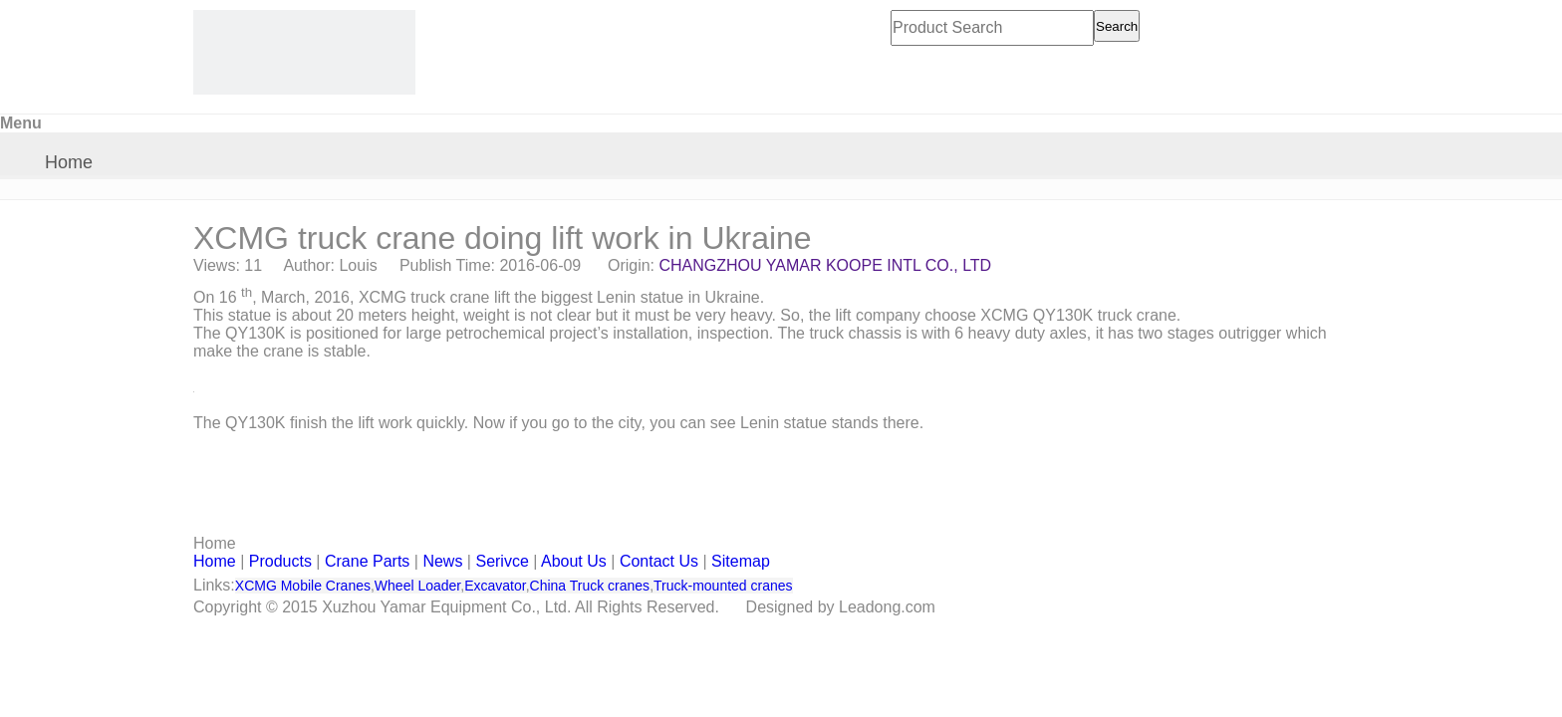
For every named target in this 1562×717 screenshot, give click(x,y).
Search (1117, 26)
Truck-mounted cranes (723, 586)
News (442, 561)
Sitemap (740, 561)
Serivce (501, 561)
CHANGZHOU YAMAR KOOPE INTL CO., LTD (825, 265)
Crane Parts (367, 561)
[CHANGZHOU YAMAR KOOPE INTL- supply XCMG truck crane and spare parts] (304, 52)
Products (280, 561)
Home (69, 162)
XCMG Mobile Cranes (303, 586)
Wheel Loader (417, 586)
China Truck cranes (590, 586)
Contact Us (659, 561)
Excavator (494, 586)
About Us (574, 561)
